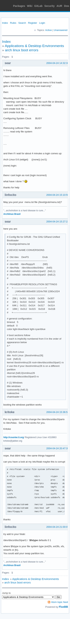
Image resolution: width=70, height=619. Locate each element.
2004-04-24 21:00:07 (57, 526)
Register (32, 22)
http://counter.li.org (13, 437)
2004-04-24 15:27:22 (57, 221)
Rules (13, 22)
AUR (59, 5)
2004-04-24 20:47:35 (57, 448)
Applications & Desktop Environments (34, 46)
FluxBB (63, 606)
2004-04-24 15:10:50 (57, 194)
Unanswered (60, 30)
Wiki (29, 5)
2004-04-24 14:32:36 (57, 63)
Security (49, 5)
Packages (19, 5)
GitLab (38, 5)
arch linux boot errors (21, 50)
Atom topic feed (59, 602)
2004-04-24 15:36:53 (57, 412)
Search (22, 22)
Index (5, 22)
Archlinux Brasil (12, 214)
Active (48, 30)
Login (42, 22)
